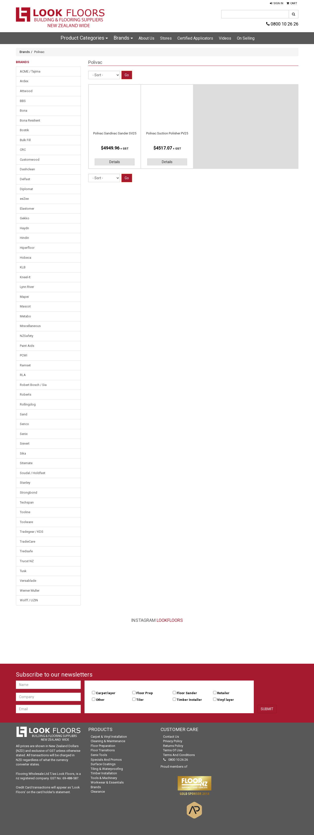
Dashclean (27, 169)
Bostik (24, 130)
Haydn (24, 228)
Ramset (25, 365)
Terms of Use (172, 750)
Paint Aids (27, 346)
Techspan (27, 502)
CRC (23, 150)
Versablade (28, 580)
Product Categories (84, 38)
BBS (23, 101)
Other (100, 700)
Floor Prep (144, 693)
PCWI (23, 355)
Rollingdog (28, 404)
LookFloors (170, 620)
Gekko (24, 218)
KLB (23, 267)
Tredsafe (26, 551)
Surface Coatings (103, 764)
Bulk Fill (25, 140)
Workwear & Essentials (107, 782)
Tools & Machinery (104, 778)
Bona (23, 110)
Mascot (25, 306)
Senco (24, 424)
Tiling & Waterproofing (107, 769)
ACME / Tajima (30, 71)
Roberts (25, 394)
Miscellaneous (30, 326)
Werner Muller (29, 590)
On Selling (246, 38)
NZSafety (26, 336)
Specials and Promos (106, 759)
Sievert (24, 443)
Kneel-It (25, 277)
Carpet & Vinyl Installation (109, 736)
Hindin (24, 238)
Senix (24, 434)
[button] (277, 3)
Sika (23, 453)
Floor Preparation (103, 746)
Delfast (25, 179)
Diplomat (26, 189)
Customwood (29, 159)
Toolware (26, 522)
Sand (23, 414)
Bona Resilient (30, 120)
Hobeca (25, 257)
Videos (225, 38)
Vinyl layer (225, 700)
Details (114, 162)
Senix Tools (99, 755)
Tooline (25, 512)
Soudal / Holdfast (32, 473)
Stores (166, 38)
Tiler (140, 700)
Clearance (98, 791)
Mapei (24, 297)
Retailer (223, 693)
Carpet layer (105, 693)
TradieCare (27, 541)
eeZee (24, 199)
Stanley (25, 482)
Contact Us (171, 736)
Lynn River (27, 287)
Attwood (26, 91)
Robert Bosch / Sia (33, 385)
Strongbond (28, 492)
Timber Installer (189, 700)
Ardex (24, 81)
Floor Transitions (103, 750)
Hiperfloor (27, 248)
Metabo (25, 316)
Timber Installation (104, 773)
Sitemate (26, 463)
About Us (146, 38)
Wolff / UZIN (29, 600)
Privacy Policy (172, 741)
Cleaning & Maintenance (108, 741)
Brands (123, 38)
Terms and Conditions (179, 755)
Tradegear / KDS (31, 531)
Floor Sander (187, 693)
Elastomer (27, 208)
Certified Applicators (195, 38)
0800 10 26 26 (282, 23)
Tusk (23, 571)
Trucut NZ (27, 561)
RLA (23, 375)
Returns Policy (173, 746)
